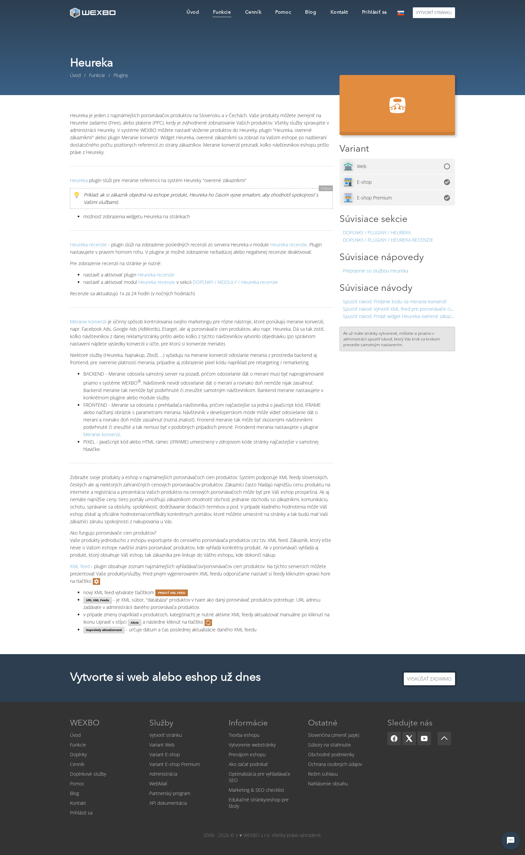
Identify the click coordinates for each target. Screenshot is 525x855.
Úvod (75, 735)
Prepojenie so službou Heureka (375, 270)
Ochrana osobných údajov (335, 764)
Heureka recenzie (88, 244)
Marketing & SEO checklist (256, 790)
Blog (74, 793)
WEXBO (84, 723)
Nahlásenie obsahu (328, 783)
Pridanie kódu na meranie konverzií (394, 301)
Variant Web (161, 745)
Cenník (77, 764)
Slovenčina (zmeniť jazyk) (333, 735)
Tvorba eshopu (244, 735)
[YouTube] (424, 738)
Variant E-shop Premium (174, 764)
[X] (409, 738)
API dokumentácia (168, 803)
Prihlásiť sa (81, 812)
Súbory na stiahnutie (329, 745)
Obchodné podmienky (331, 754)
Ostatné (323, 723)
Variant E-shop (164, 754)
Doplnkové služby (88, 774)
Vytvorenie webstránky (252, 745)
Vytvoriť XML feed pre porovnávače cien (399, 309)
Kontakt (78, 803)
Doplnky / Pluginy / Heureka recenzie (388, 240)
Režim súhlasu (323, 774)
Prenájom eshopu (247, 754)
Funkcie (78, 745)
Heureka (79, 180)
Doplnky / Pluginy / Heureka (377, 232)
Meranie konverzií (88, 321)
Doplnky (78, 754)
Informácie (248, 723)
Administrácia (163, 774)
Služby (161, 723)
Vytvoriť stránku (165, 735)
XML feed (80, 566)
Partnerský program (169, 793)
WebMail (158, 783)
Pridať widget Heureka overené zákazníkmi (402, 316)
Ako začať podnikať (248, 764)
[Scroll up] (444, 738)
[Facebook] (394, 738)
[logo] (93, 12)
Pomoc (77, 783)
